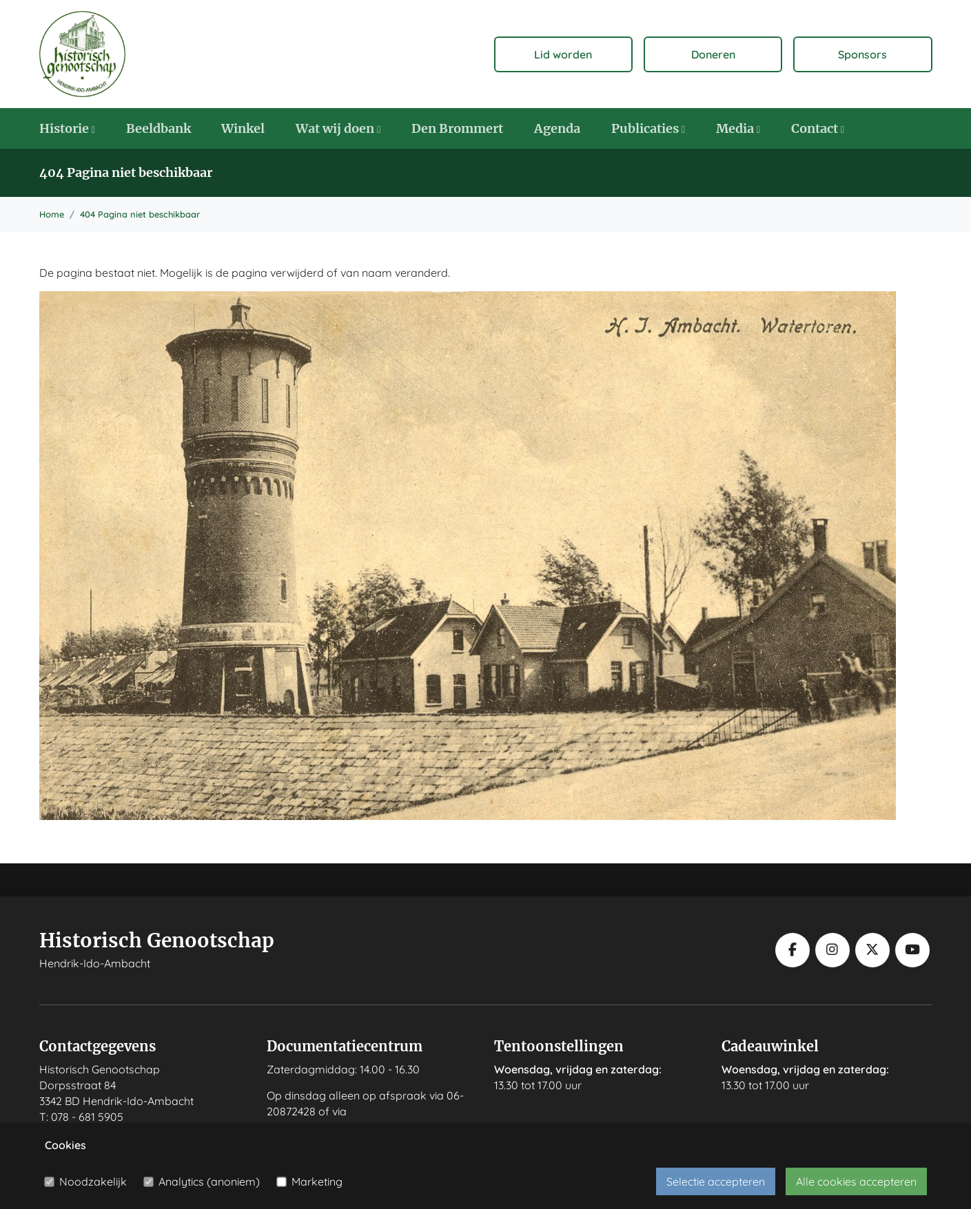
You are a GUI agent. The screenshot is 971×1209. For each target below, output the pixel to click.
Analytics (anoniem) (209, 1181)
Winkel (243, 128)
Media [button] (738, 128)
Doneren (713, 54)
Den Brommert (457, 128)
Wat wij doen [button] (338, 128)
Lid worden (563, 54)
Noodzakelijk (93, 1181)
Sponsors (862, 54)
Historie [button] (67, 128)
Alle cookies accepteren (856, 1181)
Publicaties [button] (648, 128)
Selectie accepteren (715, 1181)
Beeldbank (158, 128)
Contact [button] (817, 128)
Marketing (317, 1181)
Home (51, 214)
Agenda (557, 128)
